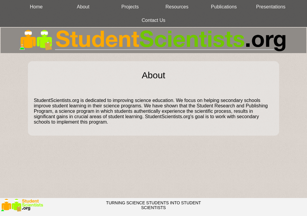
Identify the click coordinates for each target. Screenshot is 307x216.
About (83, 6)
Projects (130, 6)
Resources (176, 6)
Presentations (270, 6)
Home (36, 6)
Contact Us (153, 20)
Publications (224, 6)
